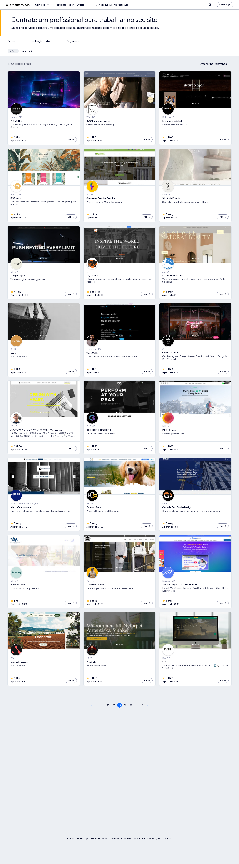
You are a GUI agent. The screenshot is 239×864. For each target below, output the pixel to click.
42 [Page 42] (142, 705)
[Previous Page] (91, 705)
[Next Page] (147, 705)
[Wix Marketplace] (18, 5)
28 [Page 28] (114, 705)
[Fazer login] (225, 4)
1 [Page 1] (97, 705)
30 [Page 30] (125, 705)
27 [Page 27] (108, 705)
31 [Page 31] (131, 705)
